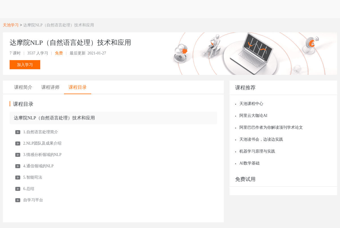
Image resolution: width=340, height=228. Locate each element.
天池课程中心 (251, 104)
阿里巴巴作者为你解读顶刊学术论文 (271, 127)
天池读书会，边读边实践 (261, 139)
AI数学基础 (249, 163)
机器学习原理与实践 (257, 151)
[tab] (23, 87)
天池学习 (11, 25)
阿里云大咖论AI (253, 115)
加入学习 (25, 64)
